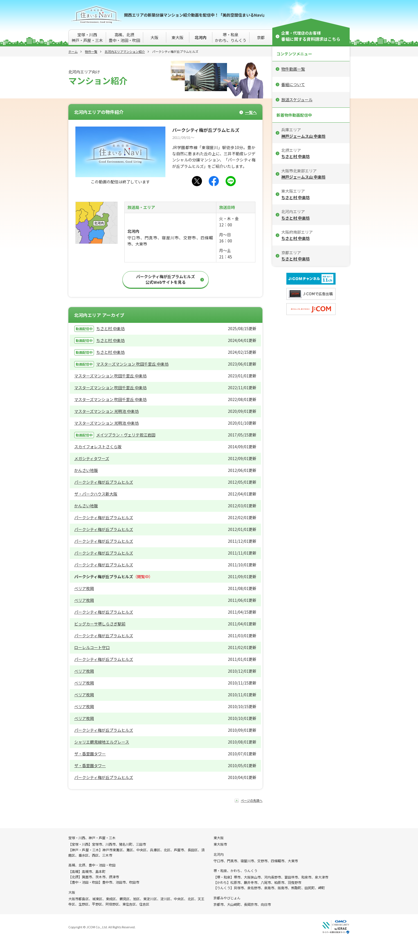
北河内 (200, 37)
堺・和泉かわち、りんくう (230, 37)
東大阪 (177, 37)
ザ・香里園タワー (90, 753)
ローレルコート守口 (92, 647)
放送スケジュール (297, 99)
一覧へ (251, 112)
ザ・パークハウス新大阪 (95, 494)
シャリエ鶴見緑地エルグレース (101, 742)
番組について (293, 84)
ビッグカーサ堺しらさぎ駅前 (99, 624)
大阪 (154, 37)
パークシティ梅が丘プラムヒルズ (103, 482)
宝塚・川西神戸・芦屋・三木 (87, 37)
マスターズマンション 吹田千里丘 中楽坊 (132, 364)
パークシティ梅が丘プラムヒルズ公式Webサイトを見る (165, 279)
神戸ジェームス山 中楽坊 (303, 136)
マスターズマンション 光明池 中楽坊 (106, 411)
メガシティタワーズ (91, 458)
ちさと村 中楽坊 (110, 328)
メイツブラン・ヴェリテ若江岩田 (125, 435)
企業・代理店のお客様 (310, 36)
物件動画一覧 (293, 69)
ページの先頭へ (251, 800)
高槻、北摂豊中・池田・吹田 (124, 37)
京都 (261, 37)
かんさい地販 (86, 470)
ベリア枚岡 (84, 588)
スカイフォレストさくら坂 (98, 446)
